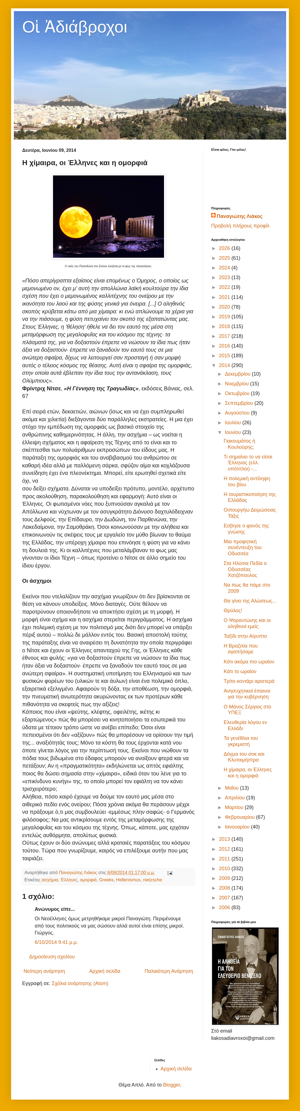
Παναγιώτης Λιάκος (240, 216)
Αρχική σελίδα (104, 971)
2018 (225, 326)
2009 (225, 878)
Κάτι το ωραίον (240, 671)
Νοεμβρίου (237, 383)
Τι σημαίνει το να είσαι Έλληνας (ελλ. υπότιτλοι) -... (248, 463)
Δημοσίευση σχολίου (52, 956)
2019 (225, 316)
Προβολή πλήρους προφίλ (240, 226)
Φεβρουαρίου (240, 817)
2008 (225, 888)
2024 (225, 268)
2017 (225, 336)
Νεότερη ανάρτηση (44, 971)
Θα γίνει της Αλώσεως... (250, 601)
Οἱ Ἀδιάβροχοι (74, 27)
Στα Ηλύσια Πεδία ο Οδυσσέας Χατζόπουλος (245, 569)
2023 (225, 277)
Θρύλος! (233, 610)
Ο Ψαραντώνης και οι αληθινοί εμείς (247, 623)
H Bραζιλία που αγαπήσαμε (241, 649)
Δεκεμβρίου (238, 374)
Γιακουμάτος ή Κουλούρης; (239, 444)
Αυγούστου (238, 413)
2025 (225, 258)
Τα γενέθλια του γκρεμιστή (241, 741)
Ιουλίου (233, 422)
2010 (225, 868)
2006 (225, 907)
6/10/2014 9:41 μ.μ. (56, 942)
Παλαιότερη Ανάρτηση (169, 971)
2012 (225, 849)
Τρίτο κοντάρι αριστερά (249, 681)
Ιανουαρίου (238, 827)
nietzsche (152, 879)
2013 (225, 839)
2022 (225, 287)
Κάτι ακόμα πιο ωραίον (249, 661)
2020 (225, 307)
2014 (225, 365)
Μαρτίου (234, 807)
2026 (225, 248)
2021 (225, 297)
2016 (225, 346)
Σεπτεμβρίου (239, 403)
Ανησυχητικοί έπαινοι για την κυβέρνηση (247, 694)
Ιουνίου (233, 432)
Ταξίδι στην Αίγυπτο (245, 636)
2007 (225, 898)
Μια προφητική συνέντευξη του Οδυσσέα (243, 547)
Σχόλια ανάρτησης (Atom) (80, 983)
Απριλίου (235, 797)
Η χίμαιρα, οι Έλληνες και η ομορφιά (248, 772)
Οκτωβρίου (238, 393)
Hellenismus (128, 879)
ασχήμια (50, 879)
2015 (225, 355)
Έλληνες (68, 879)
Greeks (106, 879)
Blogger (171, 1085)
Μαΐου (232, 788)
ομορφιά (88, 879)
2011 (225, 859)
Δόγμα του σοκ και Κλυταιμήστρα (244, 757)
